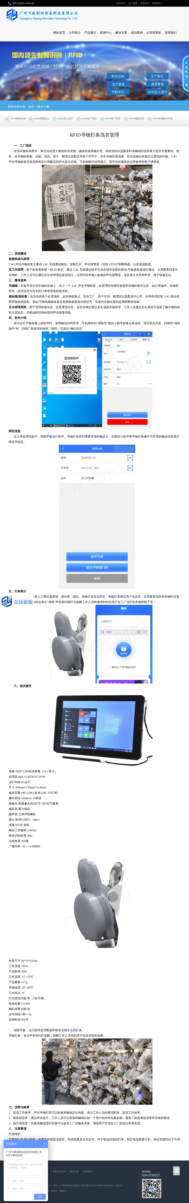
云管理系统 (153, 32)
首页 (31, 106)
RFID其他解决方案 (163, 118)
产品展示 (90, 32)
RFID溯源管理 (136, 118)
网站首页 (59, 32)
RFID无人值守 (65, 118)
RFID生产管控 (89, 118)
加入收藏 (132, 3)
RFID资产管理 (113, 118)
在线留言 (144, 3)
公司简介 (75, 32)
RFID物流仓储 (18, 118)
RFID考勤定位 (41, 118)
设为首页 (120, 3)
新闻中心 (106, 32)
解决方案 (121, 32)
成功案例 (137, 32)
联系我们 (156, 3)
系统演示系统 (59, 1171)
